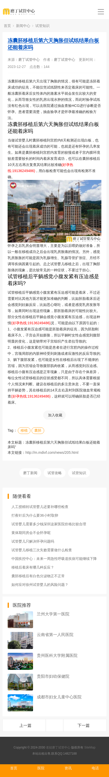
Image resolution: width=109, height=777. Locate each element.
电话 (95, 768)
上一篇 (25, 725)
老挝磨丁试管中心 (58, 747)
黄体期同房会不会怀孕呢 (31, 533)
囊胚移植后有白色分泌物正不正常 (38, 576)
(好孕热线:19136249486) (31, 323)
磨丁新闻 (30, 473)
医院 (40, 768)
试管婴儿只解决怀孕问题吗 (32, 541)
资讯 (68, 768)
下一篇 (83, 725)
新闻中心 (23, 26)
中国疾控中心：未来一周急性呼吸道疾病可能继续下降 (54, 559)
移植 (24, 430)
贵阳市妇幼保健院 (53, 676)
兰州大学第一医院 (53, 614)
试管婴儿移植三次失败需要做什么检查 (41, 550)
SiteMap (90, 747)
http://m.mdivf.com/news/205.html (52, 452)
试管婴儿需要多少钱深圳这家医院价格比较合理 (48, 524)
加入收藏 (55, 415)
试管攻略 (55, 473)
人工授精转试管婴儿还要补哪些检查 (39, 507)
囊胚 (37, 430)
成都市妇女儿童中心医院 (59, 697)
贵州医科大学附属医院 (57, 655)
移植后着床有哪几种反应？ (32, 567)
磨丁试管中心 (29, 60)
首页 (7, 26)
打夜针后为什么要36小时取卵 (34, 515)
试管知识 (42, 26)
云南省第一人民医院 (55, 634)
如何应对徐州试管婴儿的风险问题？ (39, 585)
